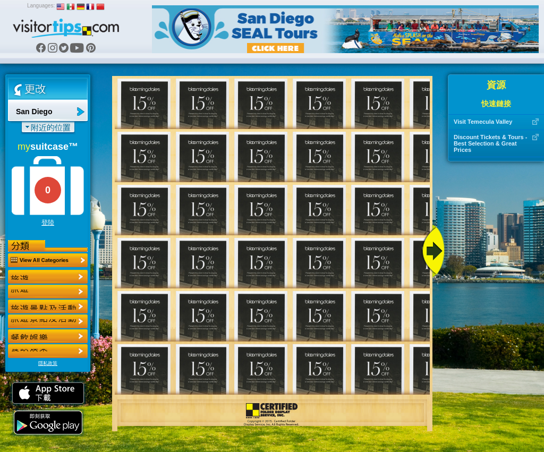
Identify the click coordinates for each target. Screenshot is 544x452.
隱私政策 (47, 363)
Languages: (41, 5)
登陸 (47, 222)
